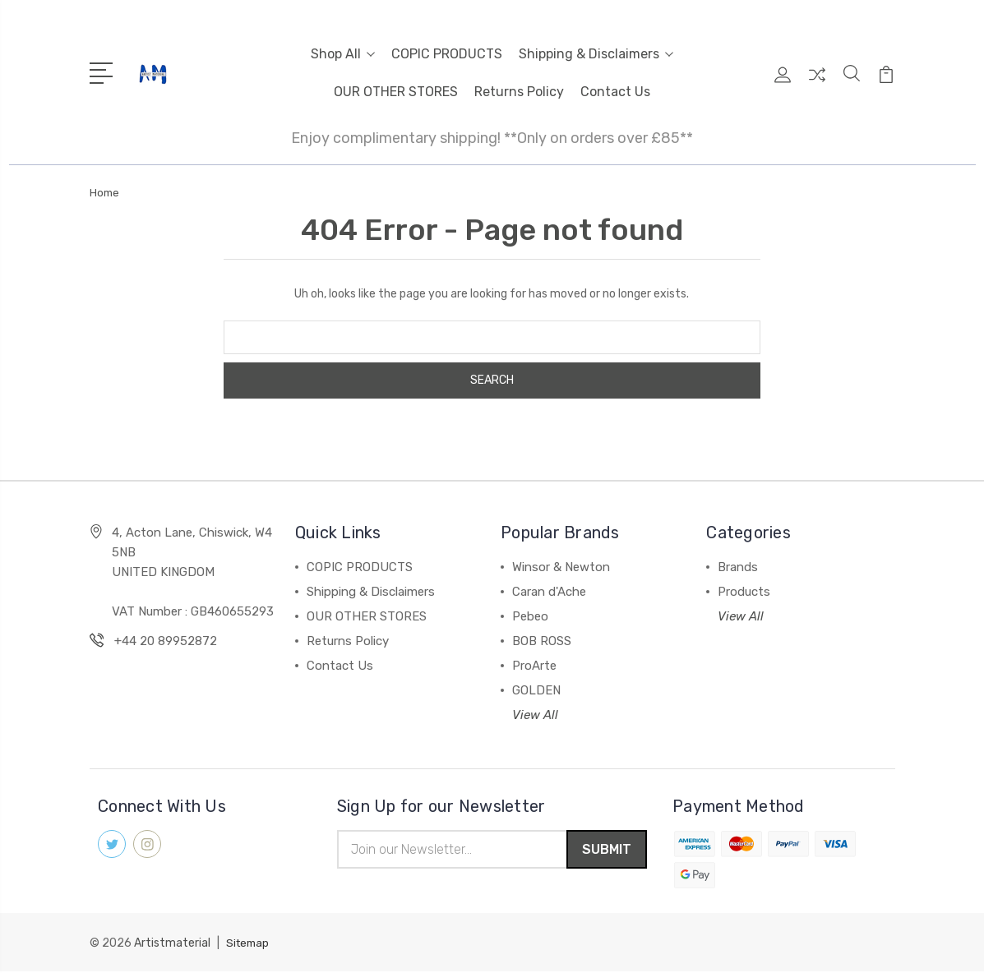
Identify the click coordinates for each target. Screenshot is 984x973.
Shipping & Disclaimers (596, 54)
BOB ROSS (541, 641)
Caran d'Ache (549, 591)
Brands (738, 567)
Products (744, 591)
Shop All (343, 54)
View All (535, 715)
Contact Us (615, 91)
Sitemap (249, 945)
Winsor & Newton (561, 567)
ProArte (534, 665)
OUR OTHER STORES (396, 91)
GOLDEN (536, 690)
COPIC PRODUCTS (446, 54)
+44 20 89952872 (165, 641)
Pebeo (530, 616)
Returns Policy (519, 91)
